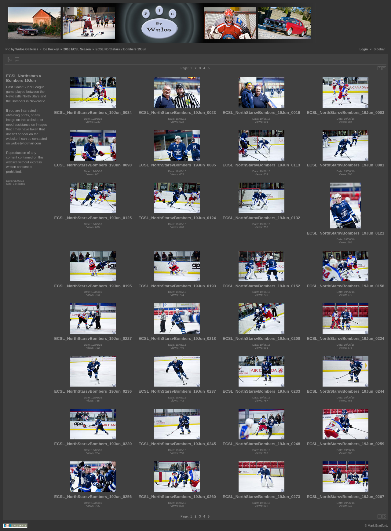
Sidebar (379, 49)
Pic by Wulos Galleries (21, 49)
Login (364, 49)
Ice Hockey (51, 49)
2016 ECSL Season (77, 49)
